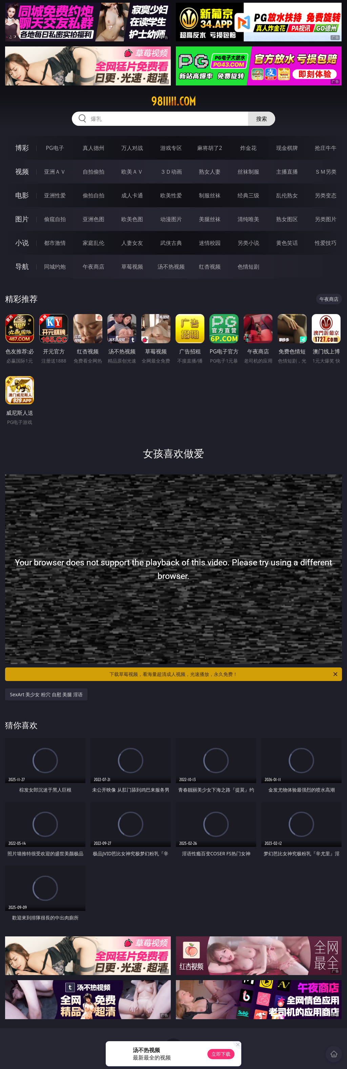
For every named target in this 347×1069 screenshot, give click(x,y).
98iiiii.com (173, 101)
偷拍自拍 (93, 195)
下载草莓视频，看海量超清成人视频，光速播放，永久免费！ (224, 674)
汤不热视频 (171, 266)
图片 (22, 218)
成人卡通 (132, 195)
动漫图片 (171, 219)
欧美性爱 (171, 195)
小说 (22, 242)
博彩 (22, 147)
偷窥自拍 (55, 219)
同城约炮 (55, 266)
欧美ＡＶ (132, 171)
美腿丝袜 (210, 219)
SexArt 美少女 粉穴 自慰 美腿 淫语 (46, 694)
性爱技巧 (325, 243)
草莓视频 (132, 266)
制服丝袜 (210, 195)
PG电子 (55, 148)
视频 (22, 171)
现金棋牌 (287, 148)
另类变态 (325, 195)
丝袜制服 (248, 171)
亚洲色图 (93, 219)
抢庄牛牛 (325, 148)
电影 (22, 195)
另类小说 (248, 243)
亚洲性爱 (55, 195)
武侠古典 (171, 243)
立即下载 (220, 1054)
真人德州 (93, 148)
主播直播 (287, 171)
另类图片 (325, 219)
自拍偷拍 (93, 171)
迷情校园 (210, 243)
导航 (22, 266)
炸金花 (248, 148)
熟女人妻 (210, 171)
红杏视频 (210, 266)
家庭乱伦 (93, 243)
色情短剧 (248, 266)
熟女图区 (287, 219)
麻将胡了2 (209, 148)
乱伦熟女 (287, 195)
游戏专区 (171, 148)
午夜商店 (93, 266)
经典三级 (248, 195)
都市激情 (55, 243)
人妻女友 (132, 243)
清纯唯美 (248, 219)
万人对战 (132, 148)
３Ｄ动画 (171, 171)
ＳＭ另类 (325, 171)
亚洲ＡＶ (55, 171)
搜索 (261, 118)
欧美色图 (132, 219)
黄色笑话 (287, 243)
